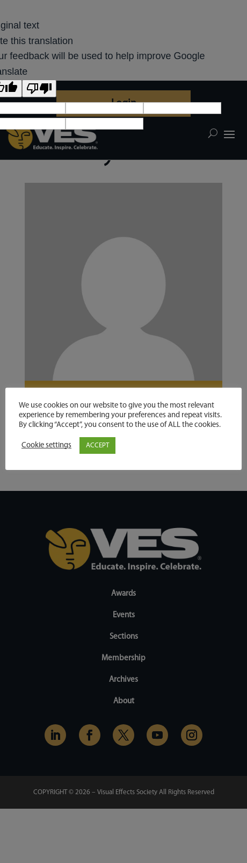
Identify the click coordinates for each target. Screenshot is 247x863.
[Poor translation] (39, 88)
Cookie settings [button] (46, 445)
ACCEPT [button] (97, 445)
